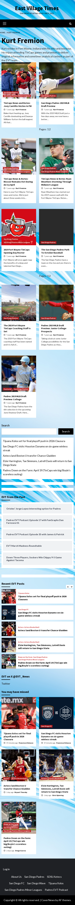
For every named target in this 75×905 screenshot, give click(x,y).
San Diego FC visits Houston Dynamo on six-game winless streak (35, 448)
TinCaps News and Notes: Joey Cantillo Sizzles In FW (18, 104)
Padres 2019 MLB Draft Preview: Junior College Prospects (53, 328)
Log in (6, 869)
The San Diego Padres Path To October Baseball (55, 251)
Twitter (5, 683)
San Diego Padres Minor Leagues (17, 96)
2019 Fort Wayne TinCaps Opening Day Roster (17, 251)
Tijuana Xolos (23, 593)
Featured (7, 389)
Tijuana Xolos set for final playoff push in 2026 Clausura (34, 441)
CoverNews (48, 900)
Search (5, 425)
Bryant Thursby (21, 792)
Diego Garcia (20, 851)
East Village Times (37, 8)
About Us (16, 876)
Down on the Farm (25, 657)
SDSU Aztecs (54, 876)
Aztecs (21, 627)
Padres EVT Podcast (56, 889)
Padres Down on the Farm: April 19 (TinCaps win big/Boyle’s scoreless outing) (37, 472)
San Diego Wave (36, 883)
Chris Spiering (58, 795)
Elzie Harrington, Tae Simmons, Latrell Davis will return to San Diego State (37, 463)
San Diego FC (23, 609)
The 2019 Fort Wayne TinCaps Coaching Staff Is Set (17, 328)
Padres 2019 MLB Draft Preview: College (15, 398)
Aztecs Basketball (31, 627)
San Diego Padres (11, 92)
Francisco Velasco (26, 743)
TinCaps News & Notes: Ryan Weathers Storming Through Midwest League (56, 181)
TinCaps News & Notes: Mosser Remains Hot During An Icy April (18, 181)
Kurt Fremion (21, 109)
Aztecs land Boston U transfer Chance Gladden (29, 455)
